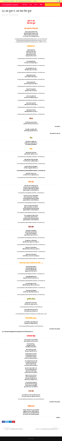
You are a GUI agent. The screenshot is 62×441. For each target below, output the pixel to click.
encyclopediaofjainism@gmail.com (24, 1)
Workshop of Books (14, 15)
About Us (35, 1)
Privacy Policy (31, 438)
